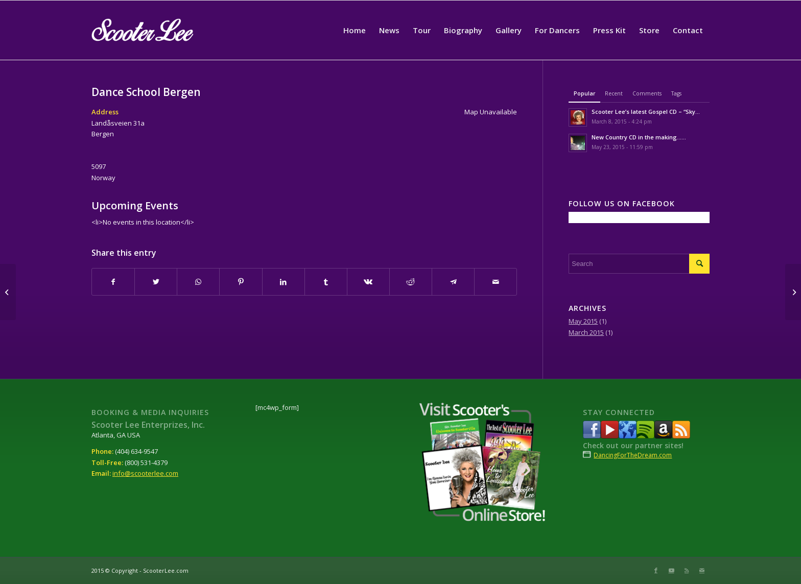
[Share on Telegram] (453, 282)
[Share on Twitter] (156, 282)
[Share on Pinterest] (241, 282)
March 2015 (586, 332)
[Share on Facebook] (113, 282)
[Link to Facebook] (656, 570)
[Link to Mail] (702, 570)
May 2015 (583, 321)
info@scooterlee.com (145, 473)
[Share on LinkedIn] (283, 282)
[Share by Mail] (495, 282)
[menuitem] (354, 30)
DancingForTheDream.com (633, 455)
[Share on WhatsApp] (198, 282)
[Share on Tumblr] (326, 282)
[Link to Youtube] (671, 570)
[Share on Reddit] (411, 282)
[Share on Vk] (368, 282)
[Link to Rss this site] (686, 570)
